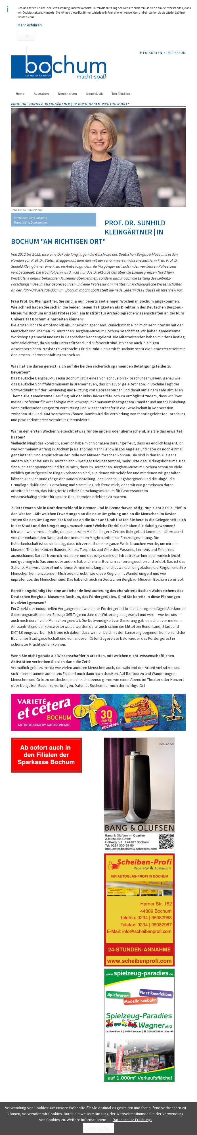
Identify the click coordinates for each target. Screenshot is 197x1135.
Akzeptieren (98, 1127)
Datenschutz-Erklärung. (132, 1119)
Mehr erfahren (30, 25)
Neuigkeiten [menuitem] (67, 94)
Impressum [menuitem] (176, 53)
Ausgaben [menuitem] (41, 94)
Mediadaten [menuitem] (151, 53)
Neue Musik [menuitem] (94, 94)
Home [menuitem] (20, 94)
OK (26, 35)
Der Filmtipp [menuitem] (121, 94)
